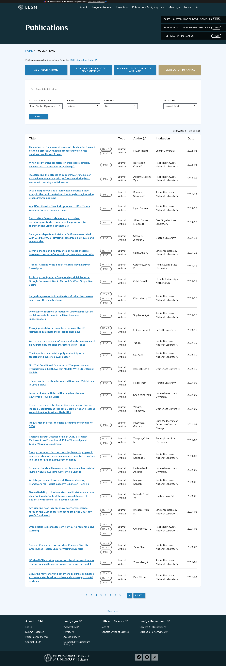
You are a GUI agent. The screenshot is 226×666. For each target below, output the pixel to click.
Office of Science (112, 621)
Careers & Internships (151, 627)
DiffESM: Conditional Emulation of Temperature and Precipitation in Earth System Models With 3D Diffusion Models (61, 369)
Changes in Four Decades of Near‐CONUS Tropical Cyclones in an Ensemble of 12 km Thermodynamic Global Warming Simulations (58, 440)
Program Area (40, 100)
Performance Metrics (36, 637)
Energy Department (153, 621)
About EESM (34, 621)
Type (70, 100)
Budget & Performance (152, 632)
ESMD (105, 294)
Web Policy (69, 627)
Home (29, 50)
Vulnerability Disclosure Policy (76, 643)
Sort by (169, 100)
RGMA (105, 149)
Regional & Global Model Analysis (192, 27)
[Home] (47, 7)
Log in (28, 627)
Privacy (67, 632)
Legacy (109, 100)
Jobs (103, 627)
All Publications (46, 69)
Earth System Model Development (192, 19)
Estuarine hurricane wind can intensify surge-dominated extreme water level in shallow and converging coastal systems (61, 577)
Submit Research (34, 632)
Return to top (113, 611)
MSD (106, 153)
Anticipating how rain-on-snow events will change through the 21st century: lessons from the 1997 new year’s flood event (60, 511)
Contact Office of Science (115, 632)
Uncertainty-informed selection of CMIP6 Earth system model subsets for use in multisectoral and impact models (61, 315)
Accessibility (70, 637)
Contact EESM (33, 642)
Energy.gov (71, 621)
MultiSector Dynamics (192, 36)
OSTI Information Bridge (81, 60)
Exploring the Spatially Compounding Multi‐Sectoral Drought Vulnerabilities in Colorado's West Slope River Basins (61, 281)
